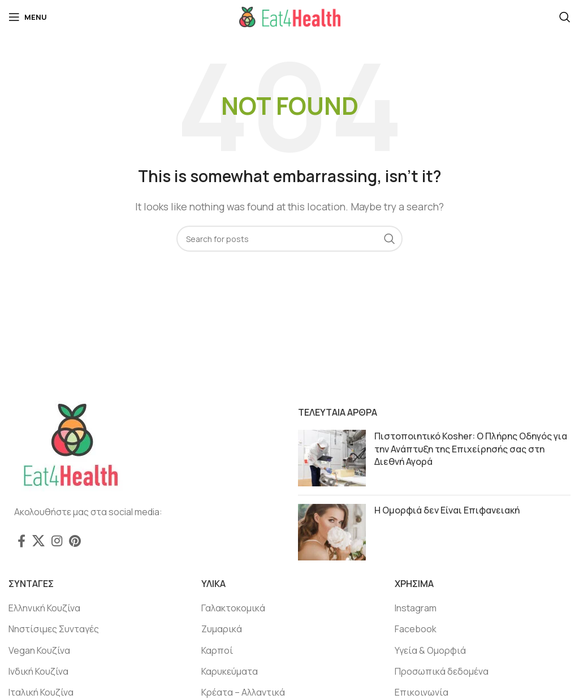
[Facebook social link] (21, 540)
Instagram (416, 608)
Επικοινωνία (421, 692)
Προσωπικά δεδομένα (442, 671)
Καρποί (217, 650)
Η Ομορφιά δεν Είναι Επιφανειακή (447, 510)
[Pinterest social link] (75, 540)
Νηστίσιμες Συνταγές (53, 629)
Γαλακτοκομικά (233, 608)
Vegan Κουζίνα (39, 650)
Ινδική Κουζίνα (38, 671)
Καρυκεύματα (229, 671)
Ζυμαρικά (221, 629)
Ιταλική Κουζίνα (41, 692)
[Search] (565, 17)
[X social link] (38, 540)
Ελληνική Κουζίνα (44, 608)
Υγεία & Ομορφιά (430, 650)
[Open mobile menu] (28, 17)
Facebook (416, 629)
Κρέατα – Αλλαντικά (243, 692)
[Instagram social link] (57, 540)
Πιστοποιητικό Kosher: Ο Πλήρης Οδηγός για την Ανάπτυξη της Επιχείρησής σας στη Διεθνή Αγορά (470, 449)
